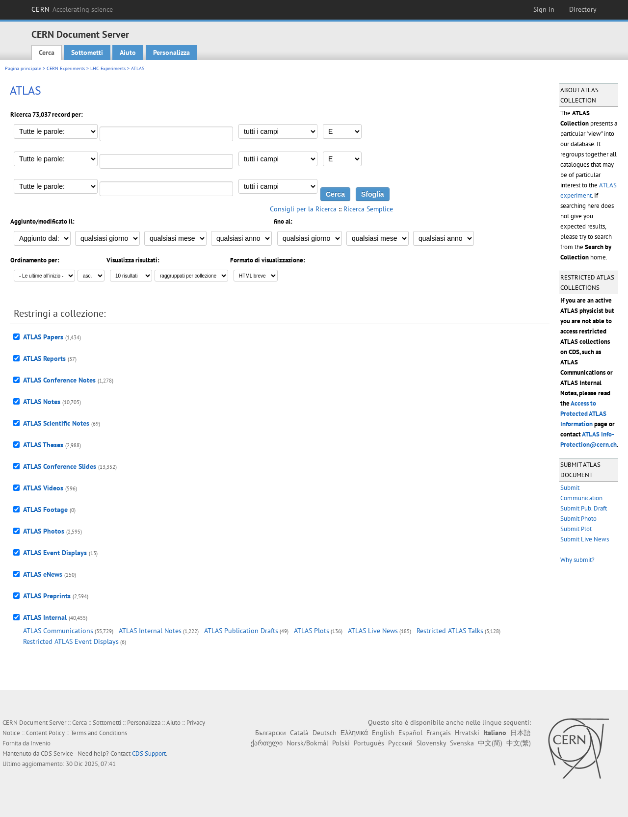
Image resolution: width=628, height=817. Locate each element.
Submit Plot (576, 529)
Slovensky (431, 743)
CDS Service (57, 753)
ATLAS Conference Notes (59, 380)
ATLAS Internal (45, 617)
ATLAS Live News (373, 630)
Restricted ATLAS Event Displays (71, 641)
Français (438, 732)
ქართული (267, 743)
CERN (72, 9)
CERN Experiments (66, 68)
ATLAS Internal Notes (150, 630)
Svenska (462, 743)
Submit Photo (578, 518)
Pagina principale (23, 68)
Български (270, 732)
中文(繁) (518, 743)
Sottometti (87, 52)
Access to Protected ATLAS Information (583, 413)
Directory (583, 9)
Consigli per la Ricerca (303, 208)
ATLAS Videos (43, 488)
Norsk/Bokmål (307, 743)
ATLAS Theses (43, 444)
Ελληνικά (354, 732)
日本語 (520, 732)
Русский (400, 743)
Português (369, 743)
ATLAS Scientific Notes (56, 423)
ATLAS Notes (41, 401)
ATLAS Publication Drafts (241, 630)
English (383, 732)
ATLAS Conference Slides (59, 466)
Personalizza (171, 52)
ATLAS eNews (42, 574)
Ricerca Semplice (368, 208)
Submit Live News (584, 539)
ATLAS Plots (311, 630)
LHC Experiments (108, 68)
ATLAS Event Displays (55, 552)
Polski (341, 743)
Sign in (543, 9)
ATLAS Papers (43, 336)
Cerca (46, 52)
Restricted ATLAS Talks (450, 630)
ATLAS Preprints (47, 595)
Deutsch (325, 732)
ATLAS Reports (44, 358)
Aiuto (128, 52)
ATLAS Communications (58, 630)
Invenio (40, 743)
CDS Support (149, 753)
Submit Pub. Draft (583, 508)
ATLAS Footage (45, 509)
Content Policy (45, 733)
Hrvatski (467, 732)
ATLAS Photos (43, 531)
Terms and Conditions (99, 733)
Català (299, 732)
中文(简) (490, 743)
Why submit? (577, 560)
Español (410, 732)
